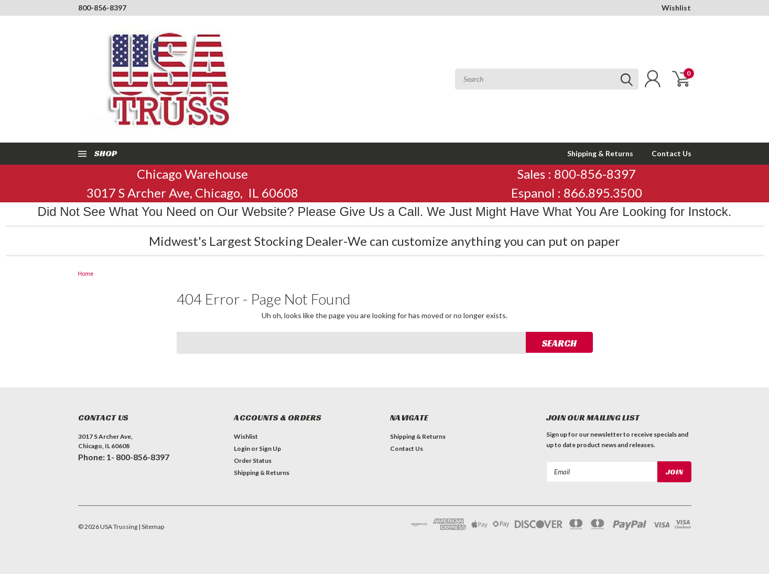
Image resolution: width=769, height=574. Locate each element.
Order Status (253, 460)
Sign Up (270, 448)
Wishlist (676, 7)
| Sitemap (151, 526)
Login (242, 448)
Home (86, 273)
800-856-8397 (102, 7)
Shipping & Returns (600, 153)
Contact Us (671, 153)
